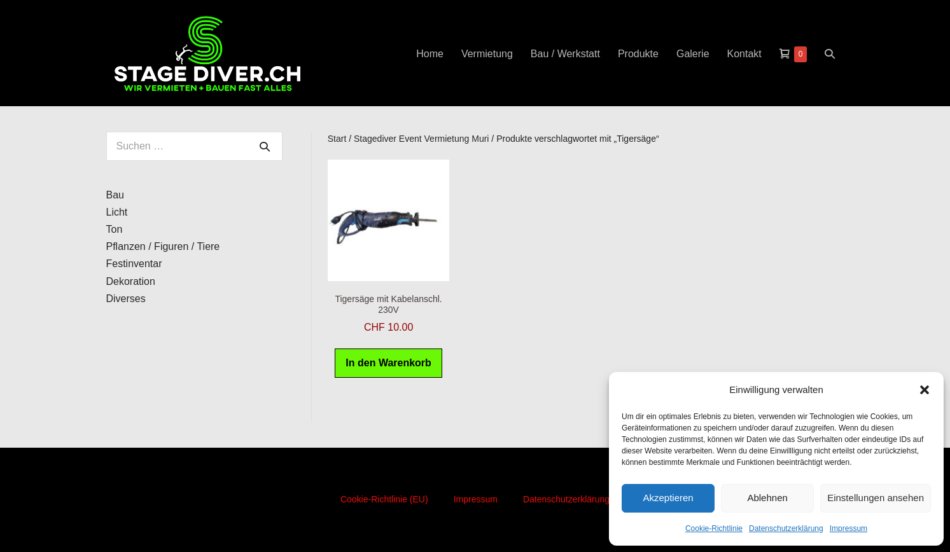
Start (337, 139)
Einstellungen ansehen (875, 497)
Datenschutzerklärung (786, 528)
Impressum (848, 528)
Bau (115, 195)
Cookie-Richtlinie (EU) (384, 499)
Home (430, 53)
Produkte (638, 53)
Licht (117, 212)
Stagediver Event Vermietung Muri (421, 139)
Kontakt (744, 53)
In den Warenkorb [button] (388, 362)
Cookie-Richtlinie (714, 528)
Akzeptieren (668, 497)
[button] (924, 389)
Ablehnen (767, 497)
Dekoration (130, 281)
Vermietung (487, 53)
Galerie (692, 53)
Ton (114, 229)
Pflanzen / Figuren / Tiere (163, 246)
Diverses (126, 298)
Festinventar (134, 263)
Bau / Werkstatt (565, 53)
